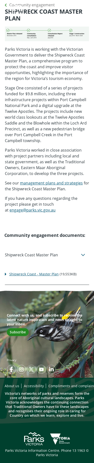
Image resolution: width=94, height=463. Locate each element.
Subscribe (18, 332)
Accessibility (34, 386)
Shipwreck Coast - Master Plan (34, 274)
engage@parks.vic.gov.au (32, 210)
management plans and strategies (51, 183)
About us (12, 386)
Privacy (11, 360)
